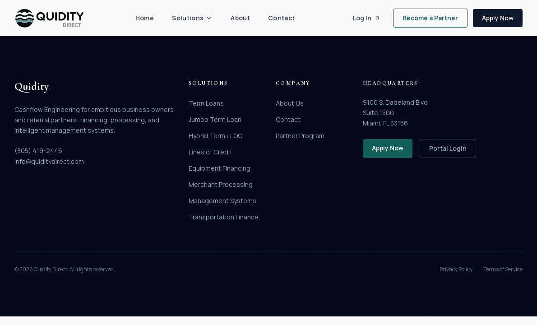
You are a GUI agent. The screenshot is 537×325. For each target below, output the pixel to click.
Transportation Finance (224, 217)
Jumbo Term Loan (215, 119)
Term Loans (206, 103)
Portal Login (448, 148)
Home (144, 18)
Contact (281, 18)
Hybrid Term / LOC (215, 135)
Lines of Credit (210, 152)
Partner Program (300, 135)
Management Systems (222, 200)
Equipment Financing (219, 168)
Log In (366, 18)
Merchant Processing (221, 184)
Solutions (192, 18)
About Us (290, 103)
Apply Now (498, 18)
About (240, 18)
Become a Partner (430, 18)
